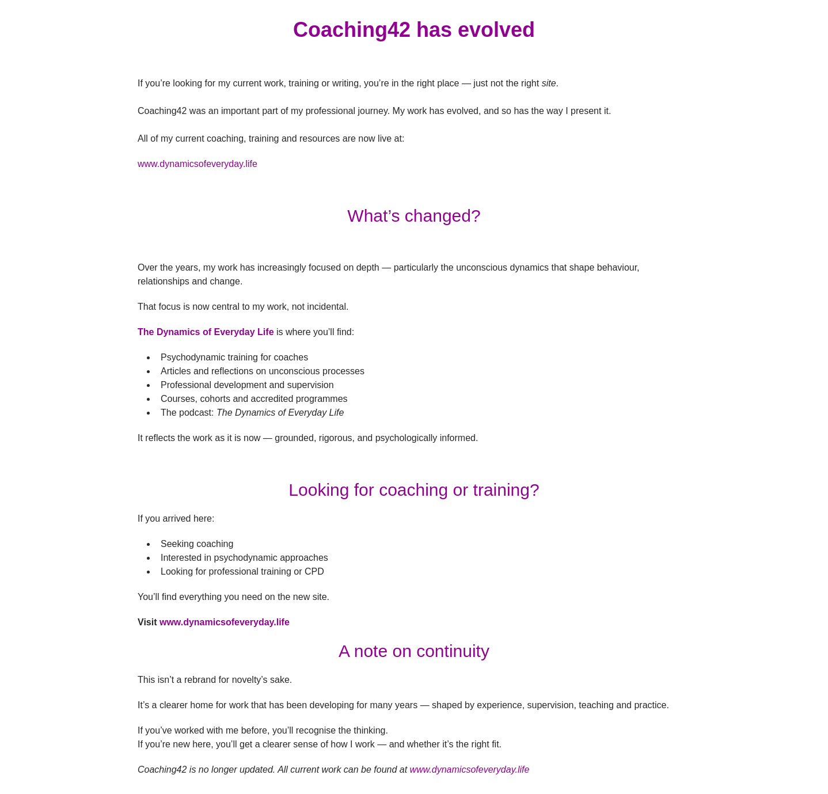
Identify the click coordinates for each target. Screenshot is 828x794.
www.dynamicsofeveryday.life (224, 622)
